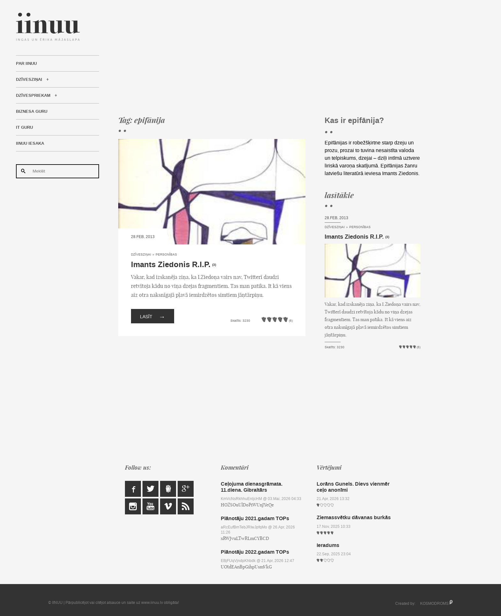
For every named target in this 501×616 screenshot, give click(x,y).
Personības (166, 254)
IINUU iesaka (30, 143)
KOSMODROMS (434, 603)
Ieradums (328, 545)
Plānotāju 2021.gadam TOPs (255, 518)
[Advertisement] (269, 57)
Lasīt (152, 316)
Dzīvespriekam (33, 95)
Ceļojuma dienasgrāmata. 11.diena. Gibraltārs (251, 487)
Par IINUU (26, 63)
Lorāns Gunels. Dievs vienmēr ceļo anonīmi (353, 487)
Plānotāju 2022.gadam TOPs (255, 552)
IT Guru (24, 127)
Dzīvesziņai (29, 79)
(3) (214, 265)
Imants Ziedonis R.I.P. (171, 264)
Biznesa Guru (31, 111)
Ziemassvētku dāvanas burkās (354, 517)
